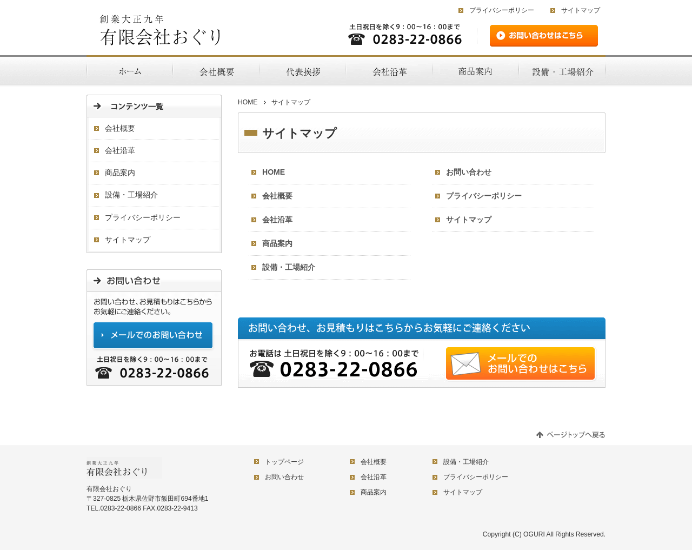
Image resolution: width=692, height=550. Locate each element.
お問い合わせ (468, 172)
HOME (247, 102)
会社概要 (277, 195)
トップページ (284, 462)
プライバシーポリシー (501, 10)
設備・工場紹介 (288, 267)
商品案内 (277, 243)
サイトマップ (580, 10)
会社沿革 (277, 219)
